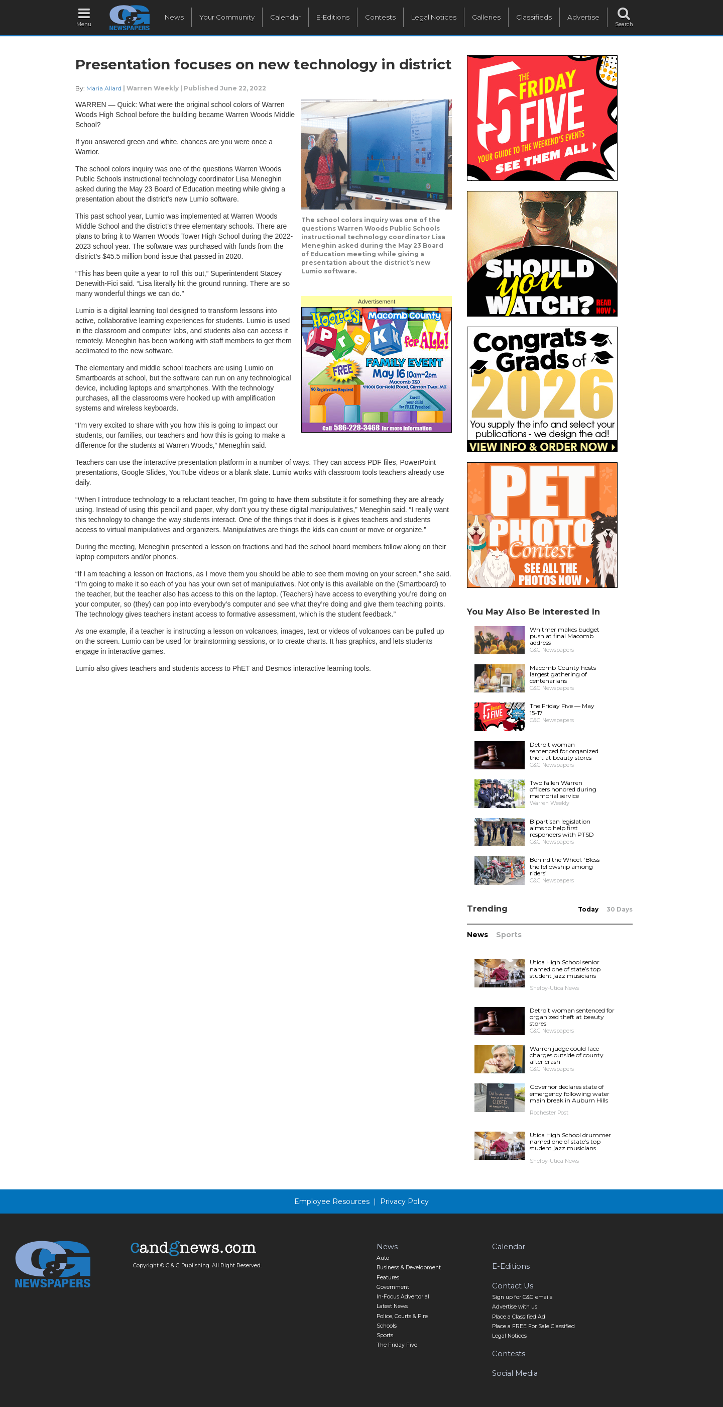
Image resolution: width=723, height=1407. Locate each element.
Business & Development (409, 1267)
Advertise (583, 17)
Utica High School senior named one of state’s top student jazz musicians (565, 968)
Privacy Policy (404, 1201)
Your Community (227, 17)
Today (588, 909)
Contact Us (512, 1285)
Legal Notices (433, 17)
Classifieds (534, 17)
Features (388, 1277)
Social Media (515, 1373)
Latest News (392, 1306)
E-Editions (332, 17)
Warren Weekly (153, 88)
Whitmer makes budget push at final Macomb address (564, 636)
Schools (387, 1326)
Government (393, 1287)
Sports (509, 934)
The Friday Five (397, 1345)
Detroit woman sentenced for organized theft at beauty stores (564, 751)
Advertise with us (514, 1306)
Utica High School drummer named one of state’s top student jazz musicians (570, 1141)
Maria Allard (104, 88)
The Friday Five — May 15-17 (562, 709)
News (174, 17)
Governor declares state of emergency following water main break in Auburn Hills (570, 1093)
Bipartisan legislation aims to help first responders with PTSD (562, 828)
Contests (380, 17)
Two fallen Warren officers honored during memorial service (563, 789)
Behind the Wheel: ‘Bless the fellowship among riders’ (564, 866)
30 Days (620, 909)
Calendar (285, 17)
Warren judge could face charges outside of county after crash (567, 1055)
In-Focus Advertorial (403, 1296)
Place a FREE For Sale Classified (533, 1326)
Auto (383, 1258)
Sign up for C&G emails (522, 1297)
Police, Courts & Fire (402, 1316)
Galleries (486, 17)
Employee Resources (332, 1201)
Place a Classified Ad (518, 1317)
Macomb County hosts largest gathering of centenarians (563, 674)
